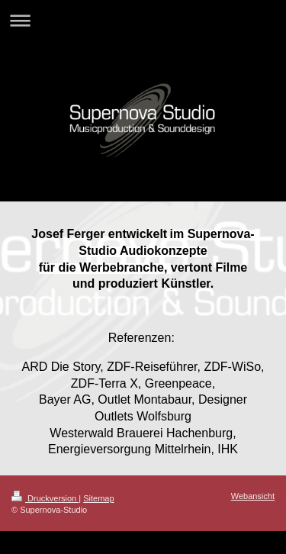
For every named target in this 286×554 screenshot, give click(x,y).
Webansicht (253, 496)
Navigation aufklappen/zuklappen (143, 20)
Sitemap (98, 498)
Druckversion (45, 498)
